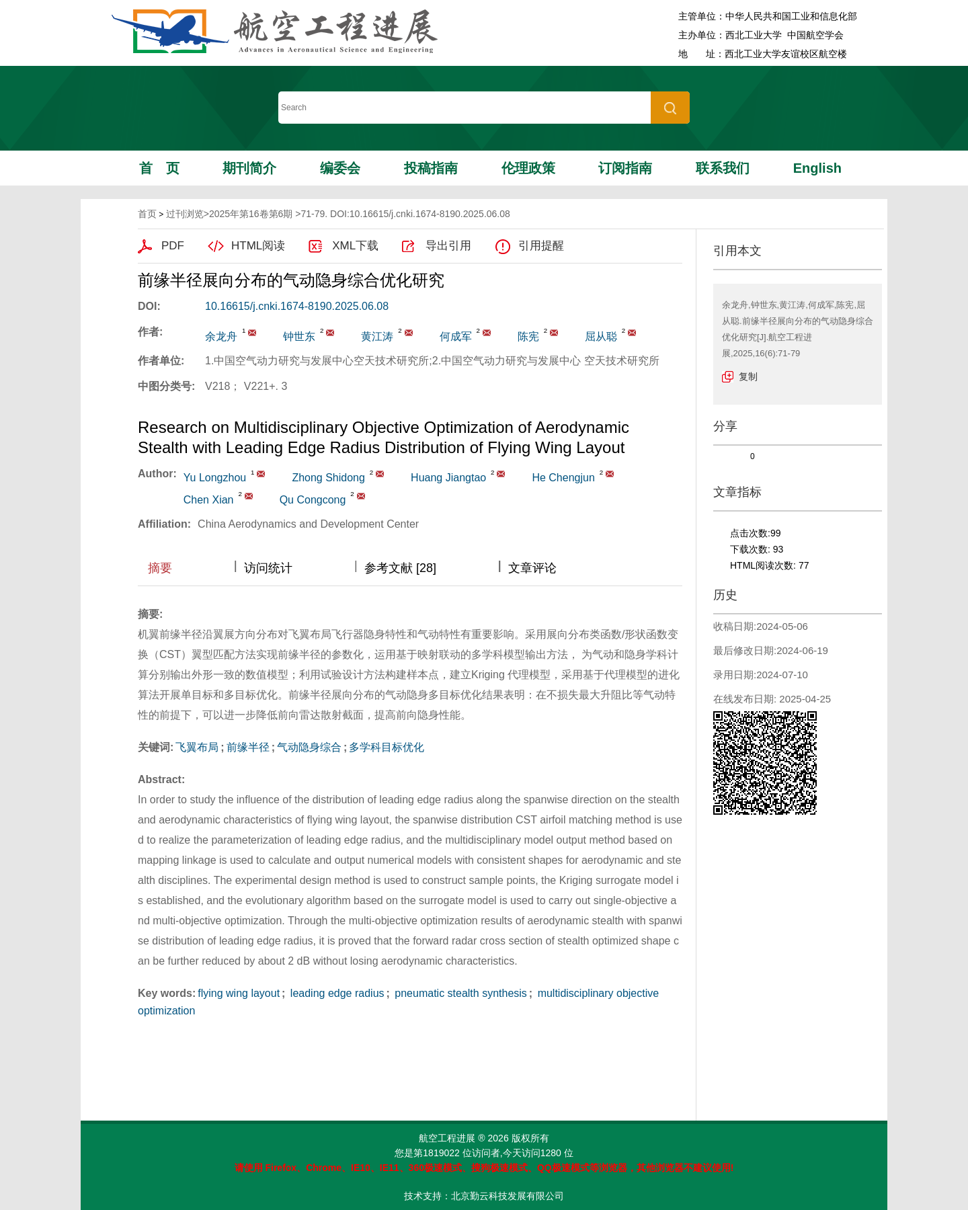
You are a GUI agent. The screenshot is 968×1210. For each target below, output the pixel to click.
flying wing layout (239, 993)
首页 (159, 168)
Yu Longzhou (215, 477)
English (817, 168)
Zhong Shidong (328, 477)
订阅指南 (625, 168)
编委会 (340, 168)
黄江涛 (377, 336)
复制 (748, 376)
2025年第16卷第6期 (251, 213)
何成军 (456, 336)
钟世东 (299, 336)
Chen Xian (209, 500)
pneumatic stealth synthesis (459, 993)
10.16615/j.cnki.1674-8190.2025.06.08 (297, 306)
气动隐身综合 (309, 747)
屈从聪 (601, 336)
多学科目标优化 (386, 747)
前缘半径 (248, 747)
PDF (172, 245)
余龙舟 (221, 336)
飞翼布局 (196, 747)
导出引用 (448, 245)
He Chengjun (563, 477)
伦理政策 (528, 168)
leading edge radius (335, 993)
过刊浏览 (185, 213)
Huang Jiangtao (448, 477)
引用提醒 (541, 245)
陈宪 (528, 336)
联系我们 (723, 168)
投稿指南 (431, 168)
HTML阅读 (258, 245)
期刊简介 (249, 168)
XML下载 (355, 245)
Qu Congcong (313, 500)
